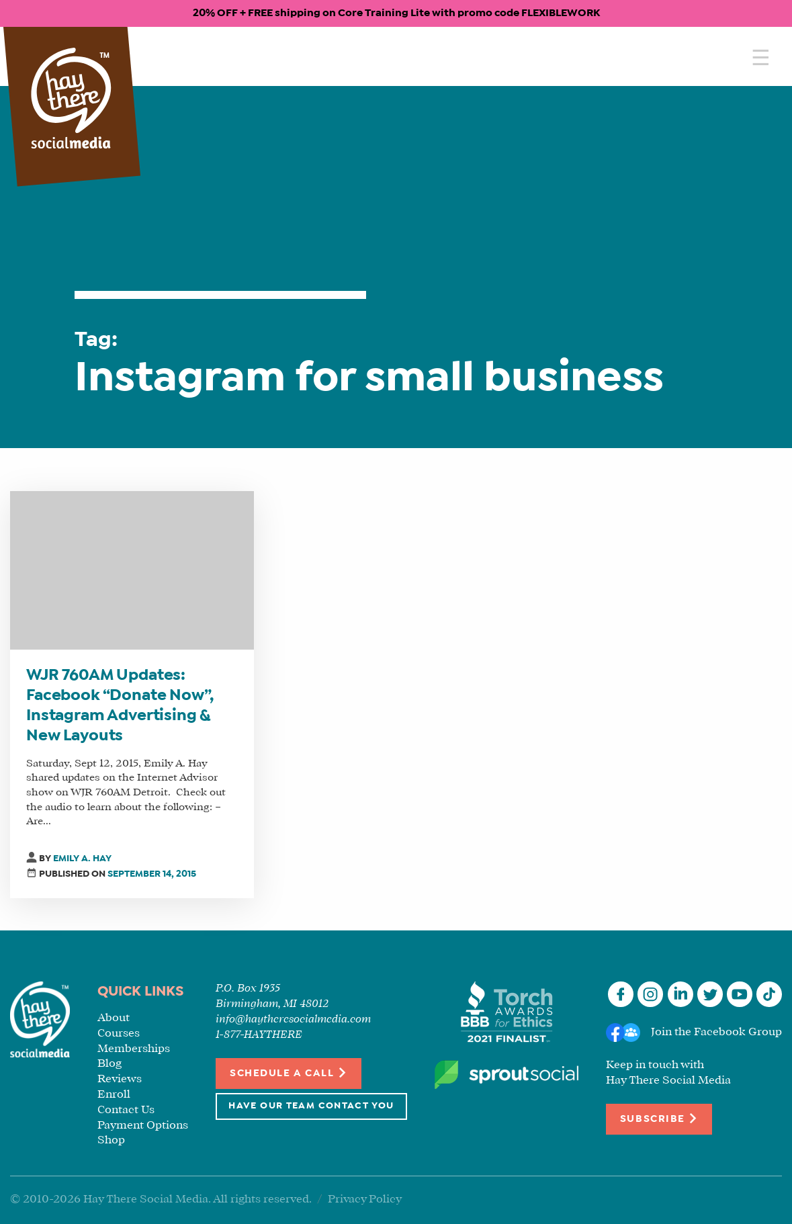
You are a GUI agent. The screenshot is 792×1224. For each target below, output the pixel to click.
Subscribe (659, 1118)
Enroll (113, 1095)
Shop (111, 1140)
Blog (109, 1064)
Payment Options (142, 1126)
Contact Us (126, 1110)
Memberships (133, 1049)
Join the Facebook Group (716, 1032)
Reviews (119, 1079)
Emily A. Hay (82, 859)
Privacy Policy (365, 1199)
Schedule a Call (288, 1072)
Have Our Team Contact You (311, 1106)
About (113, 1018)
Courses (118, 1034)
